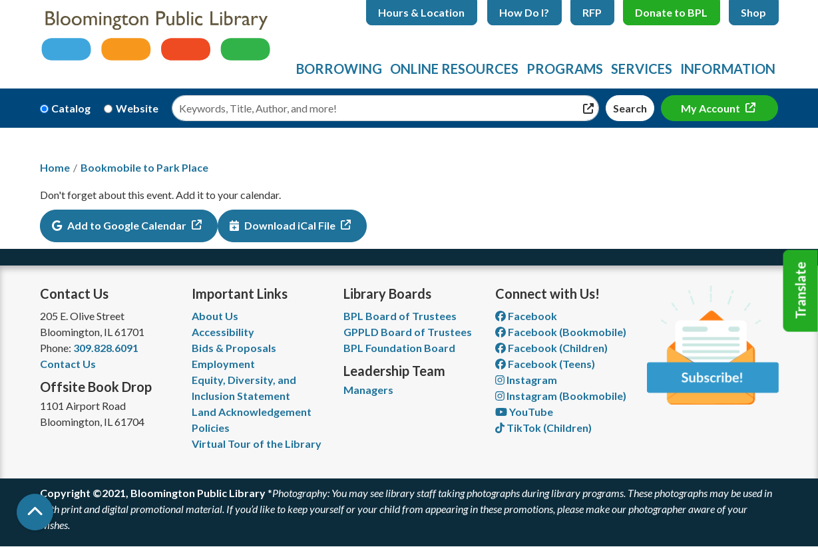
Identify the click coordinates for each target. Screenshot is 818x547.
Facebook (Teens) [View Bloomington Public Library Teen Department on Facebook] (545, 363)
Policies (211, 427)
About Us (215, 315)
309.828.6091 (105, 347)
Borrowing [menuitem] (339, 69)
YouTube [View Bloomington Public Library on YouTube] (524, 411)
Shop (753, 12)
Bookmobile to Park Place (144, 167)
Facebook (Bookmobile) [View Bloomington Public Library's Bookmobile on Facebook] (560, 331)
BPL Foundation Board (399, 347)
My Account (711, 108)
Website (137, 108)
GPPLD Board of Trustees (407, 331)
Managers (368, 389)
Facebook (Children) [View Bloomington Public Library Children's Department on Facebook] (551, 347)
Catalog (71, 108)
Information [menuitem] (727, 69)
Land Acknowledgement (251, 411)
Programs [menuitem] (564, 69)
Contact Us (68, 363)
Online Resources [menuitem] (454, 69)
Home (55, 167)
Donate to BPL (671, 12)
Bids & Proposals (234, 347)
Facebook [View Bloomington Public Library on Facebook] (526, 315)
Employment (223, 363)
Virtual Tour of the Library (256, 443)
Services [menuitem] (641, 69)
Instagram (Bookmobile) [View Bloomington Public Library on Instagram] (560, 395)
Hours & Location (421, 12)
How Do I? (524, 12)
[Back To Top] (35, 512)
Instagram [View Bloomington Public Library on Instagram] (526, 379)
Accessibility (223, 331)
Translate (801, 290)
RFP (592, 12)
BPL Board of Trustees (400, 315)
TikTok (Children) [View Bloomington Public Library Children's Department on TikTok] (543, 427)
